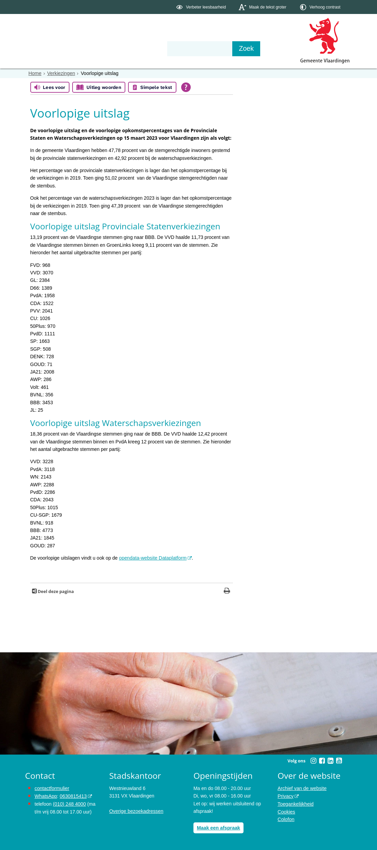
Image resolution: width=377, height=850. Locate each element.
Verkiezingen (60, 73)
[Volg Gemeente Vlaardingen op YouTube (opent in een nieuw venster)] (339, 760)
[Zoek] (262, 48)
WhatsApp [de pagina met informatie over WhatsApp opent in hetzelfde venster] (46, 796)
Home (35, 73)
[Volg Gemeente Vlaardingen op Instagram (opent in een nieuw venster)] (313, 760)
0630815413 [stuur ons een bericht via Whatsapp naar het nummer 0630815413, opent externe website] (72, 796)
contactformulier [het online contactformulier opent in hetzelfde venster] (52, 788)
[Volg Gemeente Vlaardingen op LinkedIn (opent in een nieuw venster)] (330, 760)
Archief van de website (302, 788)
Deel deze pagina (55, 591)
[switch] (201, 7)
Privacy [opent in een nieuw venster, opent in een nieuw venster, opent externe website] (285, 796)
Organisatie (129, 48)
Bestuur (88, 48)
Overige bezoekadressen (135, 811)
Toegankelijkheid (295, 803)
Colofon (286, 818)
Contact (170, 48)
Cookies (286, 811)
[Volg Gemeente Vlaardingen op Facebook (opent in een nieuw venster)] (322, 760)
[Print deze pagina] (227, 591)
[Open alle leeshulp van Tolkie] (186, 87)
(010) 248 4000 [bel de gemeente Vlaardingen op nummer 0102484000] (69, 803)
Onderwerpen (45, 48)
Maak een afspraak (218, 827)
